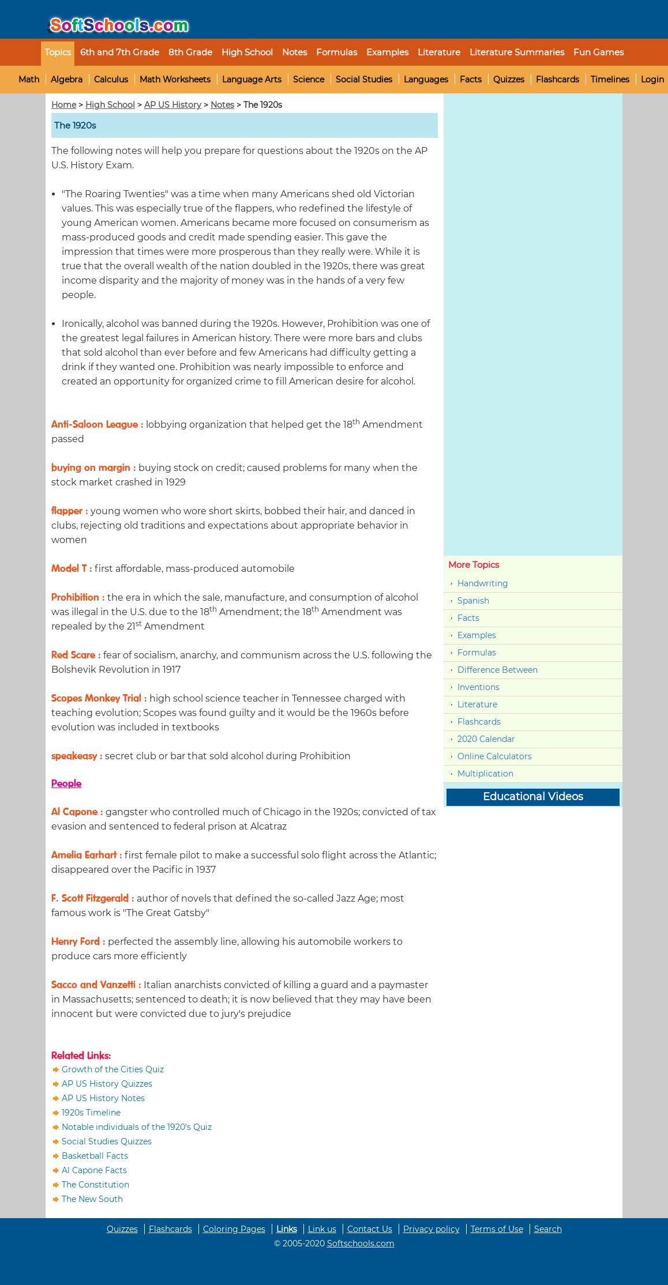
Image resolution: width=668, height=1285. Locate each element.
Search (548, 1229)
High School (110, 105)
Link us (322, 1229)
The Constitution (95, 1185)
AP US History (172, 105)
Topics (57, 52)
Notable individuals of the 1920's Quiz (137, 1127)
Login (652, 79)
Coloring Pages (234, 1229)
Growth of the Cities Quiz (113, 1069)
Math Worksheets (175, 79)
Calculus (111, 79)
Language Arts (252, 79)
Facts (471, 79)
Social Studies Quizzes (107, 1141)
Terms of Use (497, 1229)
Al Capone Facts (94, 1170)
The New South (92, 1199)
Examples (387, 52)
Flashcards (557, 79)
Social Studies (364, 79)
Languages (426, 79)
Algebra (66, 79)
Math (28, 79)
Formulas (336, 52)
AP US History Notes (103, 1098)
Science (308, 79)
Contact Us (369, 1229)
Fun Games (598, 52)
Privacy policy (431, 1229)
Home (63, 105)
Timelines (610, 79)
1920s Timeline (91, 1112)
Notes (222, 105)
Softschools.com (361, 1243)
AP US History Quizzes (107, 1084)
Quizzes (508, 79)
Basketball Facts (95, 1156)
